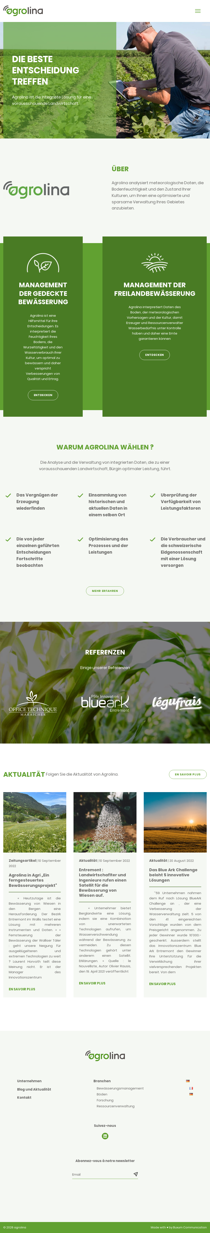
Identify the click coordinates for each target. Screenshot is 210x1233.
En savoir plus (188, 774)
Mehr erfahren (105, 591)
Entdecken (43, 395)
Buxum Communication (190, 1227)
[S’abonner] (134, 1174)
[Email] (105, 1174)
